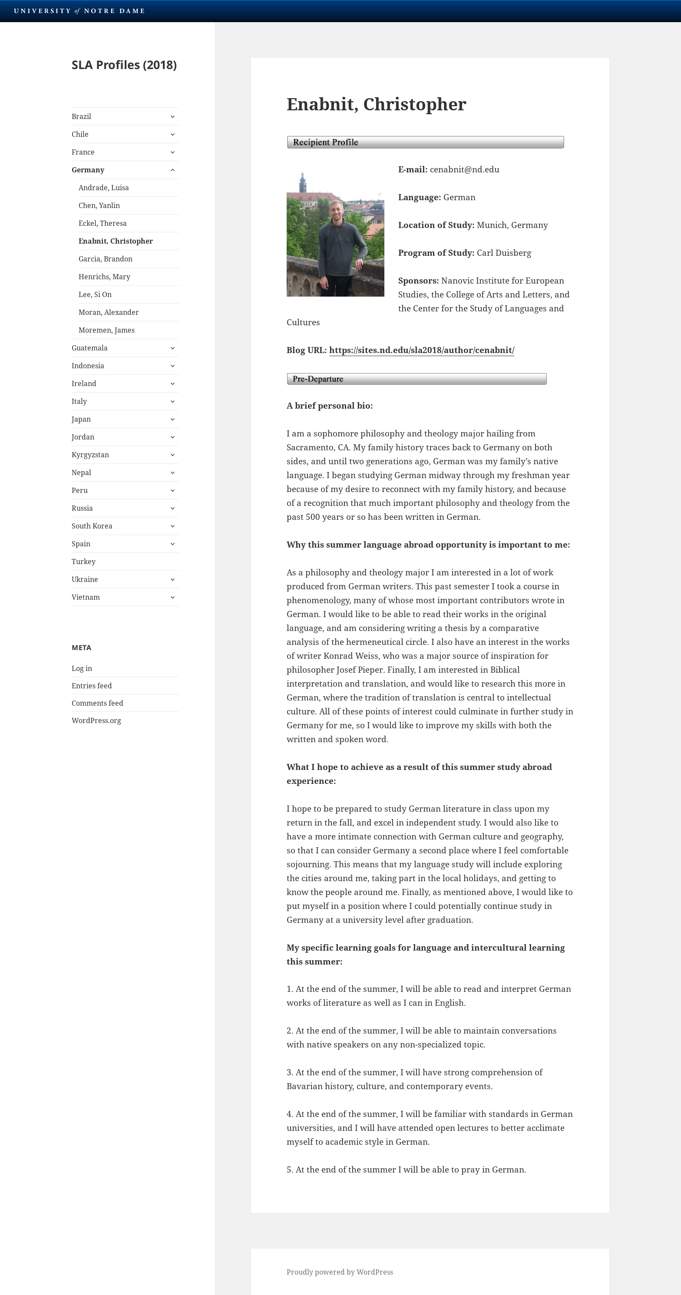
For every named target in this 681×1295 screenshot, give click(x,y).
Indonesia (88, 365)
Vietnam (86, 597)
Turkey (84, 561)
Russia (82, 508)
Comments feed (97, 703)
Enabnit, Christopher (116, 241)
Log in (82, 668)
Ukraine (85, 579)
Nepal (81, 472)
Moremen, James (107, 330)
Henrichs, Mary (104, 276)
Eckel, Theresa (103, 223)
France (83, 152)
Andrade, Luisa (104, 187)
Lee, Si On (95, 294)
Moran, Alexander (109, 312)
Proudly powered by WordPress (340, 1272)
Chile (80, 134)
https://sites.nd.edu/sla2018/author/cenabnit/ (421, 350)
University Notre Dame (79, 11)
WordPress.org (96, 720)
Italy (79, 401)
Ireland (84, 383)
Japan (81, 419)
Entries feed (92, 685)
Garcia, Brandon (105, 259)
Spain (81, 543)
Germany (88, 170)
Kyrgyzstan (90, 454)
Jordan (83, 437)
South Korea (92, 526)
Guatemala (90, 348)
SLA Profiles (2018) (124, 64)
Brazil (81, 116)
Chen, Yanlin (99, 205)
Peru (80, 490)
